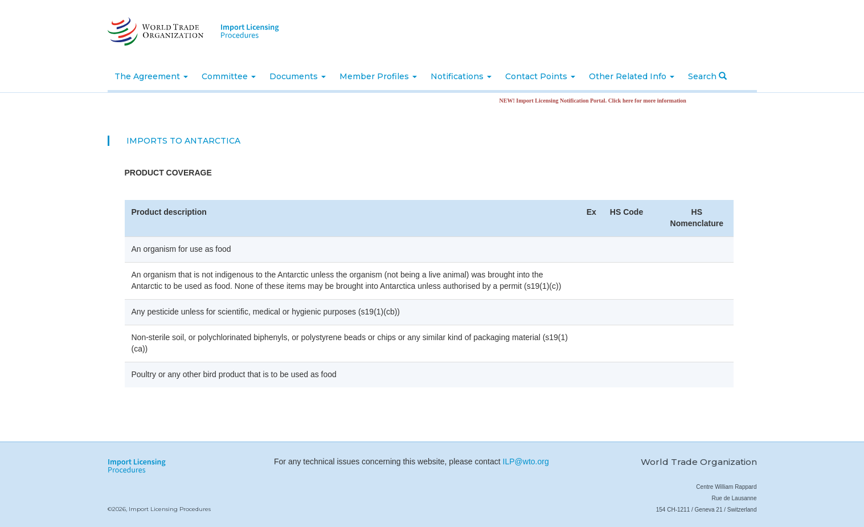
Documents (297, 76)
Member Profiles (378, 76)
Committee (229, 76)
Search (707, 76)
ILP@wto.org (526, 461)
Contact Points (540, 76)
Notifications (461, 76)
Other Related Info (631, 76)
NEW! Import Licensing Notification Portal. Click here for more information (595, 100)
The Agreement (151, 76)
